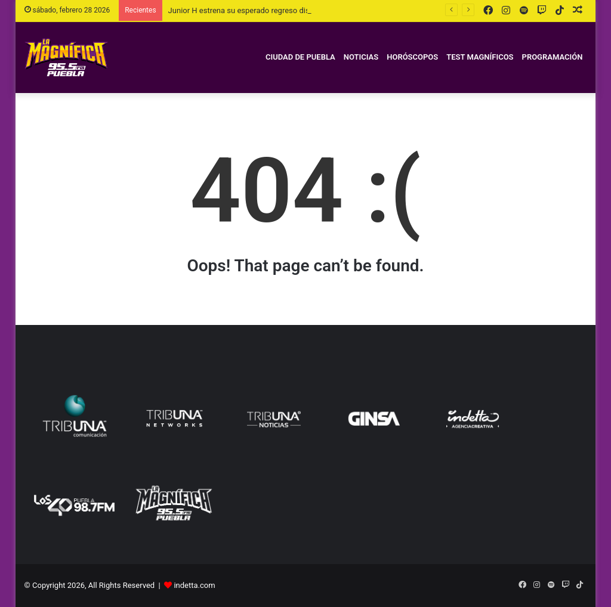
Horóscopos (412, 56)
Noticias (361, 56)
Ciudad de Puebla (300, 56)
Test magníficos (479, 56)
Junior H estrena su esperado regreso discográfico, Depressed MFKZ (286, 10)
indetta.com (194, 585)
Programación (552, 56)
